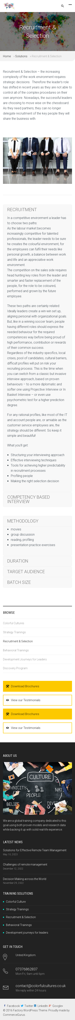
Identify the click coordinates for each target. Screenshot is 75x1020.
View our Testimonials (23, 700)
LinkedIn (43, 1006)
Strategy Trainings (14, 632)
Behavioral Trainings (16, 650)
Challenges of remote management (25, 864)
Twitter (28, 1006)
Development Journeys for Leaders (25, 659)
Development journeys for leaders (27, 932)
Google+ (57, 1006)
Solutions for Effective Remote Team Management (34, 850)
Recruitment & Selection (18, 641)
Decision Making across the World (24, 879)
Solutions (21, 56)
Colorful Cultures (13, 623)
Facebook (13, 1006)
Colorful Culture (16, 901)
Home (7, 56)
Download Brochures (22, 686)
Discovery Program (15, 668)
